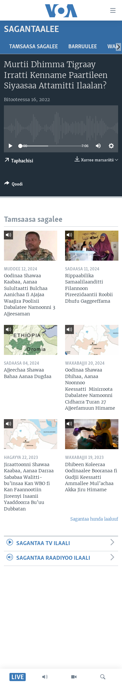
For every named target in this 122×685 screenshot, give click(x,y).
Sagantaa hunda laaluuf (94, 519)
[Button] (13, 185)
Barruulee (82, 47)
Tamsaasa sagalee (33, 47)
